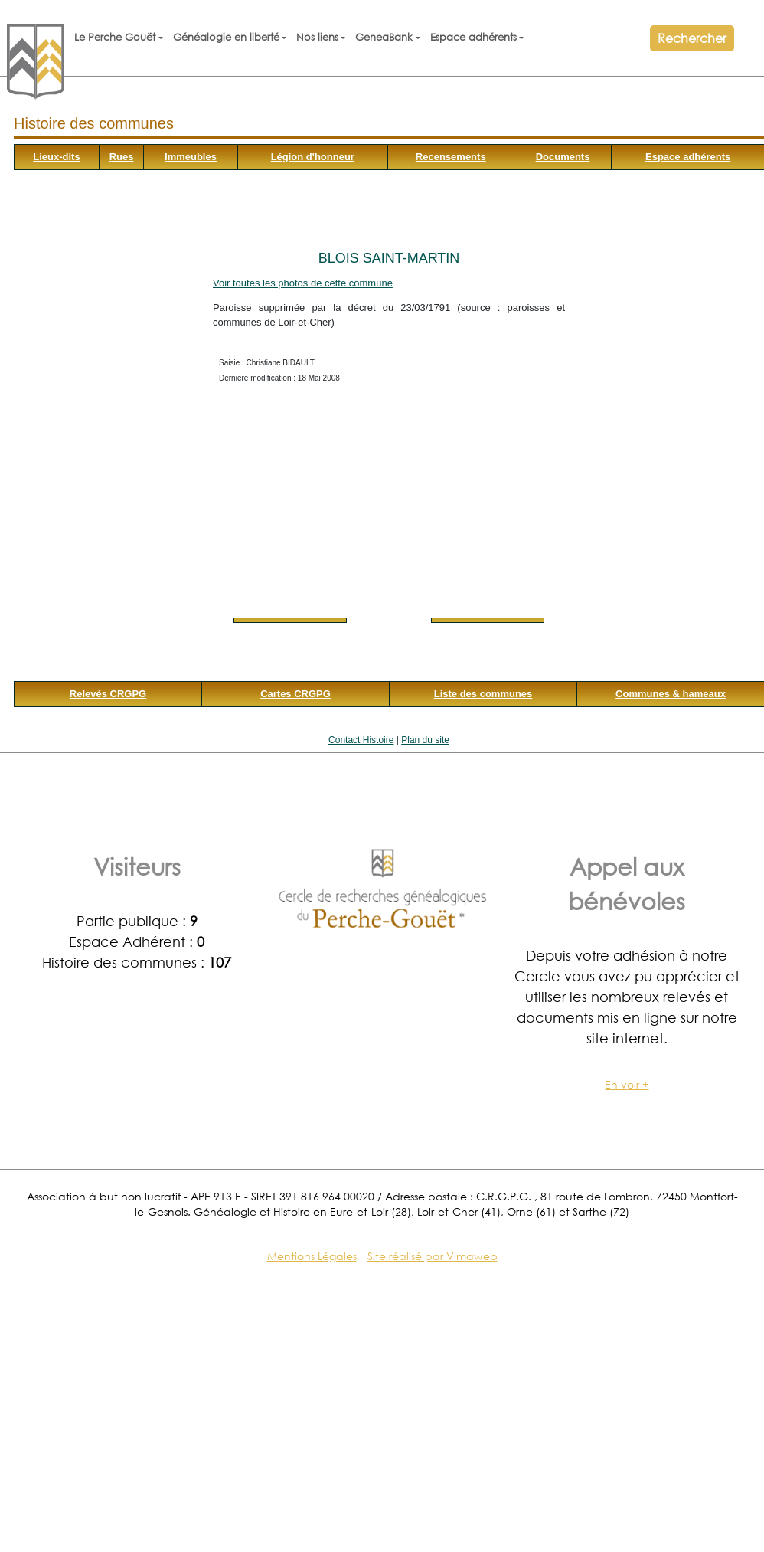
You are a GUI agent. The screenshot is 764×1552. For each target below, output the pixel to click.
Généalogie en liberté (226, 37)
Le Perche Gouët (114, 37)
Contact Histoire (360, 740)
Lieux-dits (56, 156)
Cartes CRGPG (295, 693)
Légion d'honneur (312, 156)
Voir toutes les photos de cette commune (303, 283)
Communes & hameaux (670, 693)
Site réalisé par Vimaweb (432, 1256)
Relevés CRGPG (108, 693)
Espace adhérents (473, 37)
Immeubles (191, 156)
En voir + (626, 1084)
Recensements (451, 156)
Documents (563, 156)
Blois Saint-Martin (389, 258)
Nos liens (317, 37)
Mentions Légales (312, 1256)
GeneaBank (384, 37)
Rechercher (692, 38)
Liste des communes (483, 693)
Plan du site (425, 740)
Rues (121, 156)
